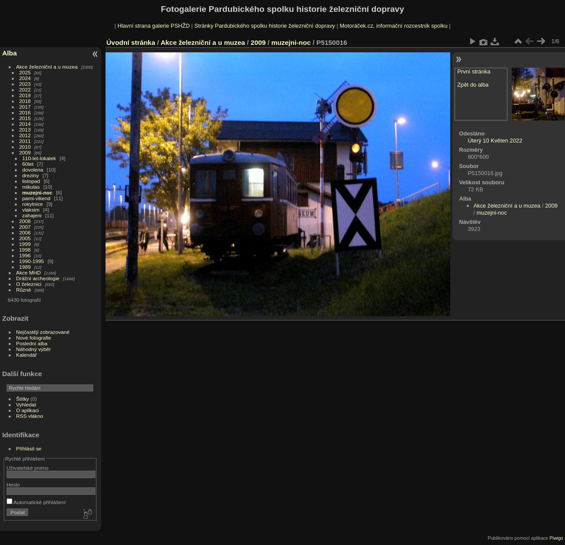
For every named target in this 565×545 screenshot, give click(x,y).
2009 (25, 152)
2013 (25, 129)
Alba (9, 53)
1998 (25, 249)
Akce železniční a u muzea (47, 66)
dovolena (33, 169)
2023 (25, 84)
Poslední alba (31, 343)
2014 (25, 124)
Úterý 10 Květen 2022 (495, 140)
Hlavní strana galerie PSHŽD (153, 25)
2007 (25, 227)
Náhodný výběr (33, 349)
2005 (25, 238)
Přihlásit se (29, 448)
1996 (25, 255)
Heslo (13, 484)
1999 (25, 244)
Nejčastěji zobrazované (43, 332)
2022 (25, 89)
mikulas (31, 187)
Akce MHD (28, 272)
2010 (25, 147)
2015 (25, 118)
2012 (25, 135)
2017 (25, 107)
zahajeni (32, 215)
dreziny (30, 175)
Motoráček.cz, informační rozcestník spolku (393, 25)
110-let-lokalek (39, 158)
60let (28, 164)
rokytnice (32, 204)
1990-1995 (31, 261)
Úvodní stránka (130, 42)
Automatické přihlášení (36, 502)
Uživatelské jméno (27, 468)
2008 (25, 221)
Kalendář (26, 355)
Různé (23, 290)
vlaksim (31, 209)
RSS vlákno (29, 416)
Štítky (22, 399)
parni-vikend (36, 198)
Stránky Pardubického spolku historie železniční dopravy (264, 25)
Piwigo (556, 538)
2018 (25, 101)
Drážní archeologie (38, 278)
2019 (25, 95)
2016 (25, 112)
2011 (25, 141)
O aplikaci (27, 410)
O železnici (29, 284)
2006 (25, 232)
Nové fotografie (33, 337)
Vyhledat (26, 404)
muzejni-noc (37, 192)
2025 (25, 72)
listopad (31, 181)
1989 (25, 267)
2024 (25, 78)
